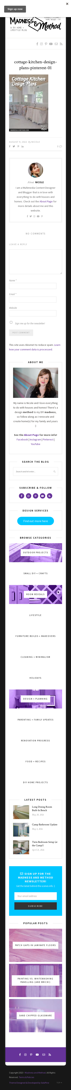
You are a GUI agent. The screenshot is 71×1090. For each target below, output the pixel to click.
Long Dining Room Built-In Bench (42, 808)
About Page (46, 201)
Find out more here (35, 521)
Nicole (35, 141)
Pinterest (48, 439)
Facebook (22, 439)
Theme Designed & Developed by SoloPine (29, 1082)
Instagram (35, 439)
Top (59, 1082)
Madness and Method (35, 1072)
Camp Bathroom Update (44, 824)
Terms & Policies (26, 1077)
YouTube (35, 444)
